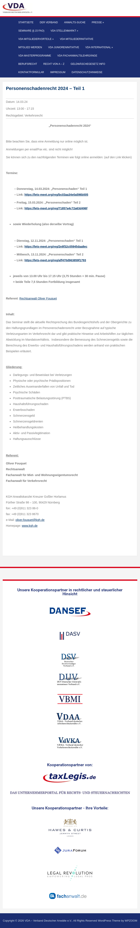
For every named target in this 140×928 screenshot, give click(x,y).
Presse (98, 22)
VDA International (99, 47)
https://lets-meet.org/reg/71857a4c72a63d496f (55, 208)
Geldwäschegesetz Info (88, 64)
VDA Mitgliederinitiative (76, 39)
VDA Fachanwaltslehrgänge (77, 55)
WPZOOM (131, 920)
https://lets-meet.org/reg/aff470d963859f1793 (55, 260)
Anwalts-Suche (75, 22)
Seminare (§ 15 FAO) (31, 30)
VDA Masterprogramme (34, 55)
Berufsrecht (27, 64)
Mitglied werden (30, 47)
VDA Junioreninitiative (63, 47)
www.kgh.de (30, 525)
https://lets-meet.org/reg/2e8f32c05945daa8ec (55, 246)
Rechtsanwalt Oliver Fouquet (38, 298)
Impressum (57, 72)
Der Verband (49, 22)
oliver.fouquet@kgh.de (30, 520)
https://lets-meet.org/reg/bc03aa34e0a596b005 (56, 194)
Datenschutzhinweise (87, 72)
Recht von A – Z (53, 64)
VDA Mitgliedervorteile (36, 39)
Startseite (26, 22)
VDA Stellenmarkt (64, 30)
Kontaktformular (31, 72)
